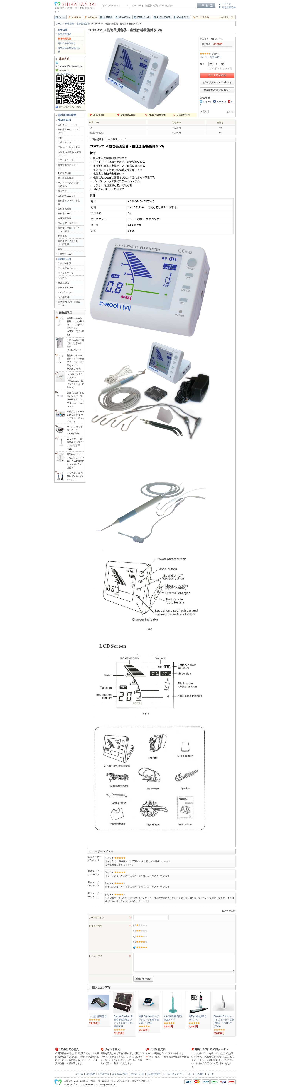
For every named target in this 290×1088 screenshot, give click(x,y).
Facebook (221, 101)
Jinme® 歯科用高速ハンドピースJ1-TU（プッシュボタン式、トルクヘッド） (76, 399)
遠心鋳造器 (63, 297)
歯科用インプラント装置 (69, 202)
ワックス (62, 278)
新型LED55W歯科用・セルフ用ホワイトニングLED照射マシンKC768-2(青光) (76, 362)
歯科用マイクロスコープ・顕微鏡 (69, 243)
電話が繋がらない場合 (68, 107)
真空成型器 (63, 282)
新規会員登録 (229, 7)
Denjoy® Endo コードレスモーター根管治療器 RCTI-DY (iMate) (224, 1021)
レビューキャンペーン (174, 1074)
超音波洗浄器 (64, 173)
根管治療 (69, 23)
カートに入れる (217, 75)
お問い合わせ (137, 1074)
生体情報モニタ (65, 254)
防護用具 (62, 236)
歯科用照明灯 (64, 208)
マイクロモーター (67, 273)
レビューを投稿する (211, 57)
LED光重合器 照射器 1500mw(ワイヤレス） (75, 476)
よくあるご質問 (120, 1074)
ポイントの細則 (196, 1074)
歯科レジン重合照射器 (69, 147)
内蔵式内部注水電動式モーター (69, 304)
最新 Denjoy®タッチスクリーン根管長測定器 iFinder (149, 1019)
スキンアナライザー (68, 223)
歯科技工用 (64, 258)
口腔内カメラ (64, 142)
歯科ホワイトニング (68, 124)
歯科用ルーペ (64, 213)
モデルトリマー (65, 287)
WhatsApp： (63, 70)
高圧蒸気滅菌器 (65, 178)
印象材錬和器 (64, 263)
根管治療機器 (64, 34)
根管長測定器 (83, 23)
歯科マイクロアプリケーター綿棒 (69, 230)
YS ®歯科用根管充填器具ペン (173, 1018)
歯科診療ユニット (67, 195)
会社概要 (90, 1074)
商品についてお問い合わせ (217, 90)
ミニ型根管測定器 (98, 1016)
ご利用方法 (103, 1074)
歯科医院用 (64, 120)
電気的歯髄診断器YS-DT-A (198, 1018)
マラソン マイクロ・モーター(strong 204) (75, 430)
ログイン (226, 3)
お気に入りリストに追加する (217, 82)
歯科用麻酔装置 (67, 114)
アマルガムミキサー (68, 268)
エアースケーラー (67, 160)
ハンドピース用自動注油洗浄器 (69, 184)
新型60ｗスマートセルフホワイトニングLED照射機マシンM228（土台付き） (76, 461)
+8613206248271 (64, 74)
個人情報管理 (153, 1074)
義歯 (60, 249)
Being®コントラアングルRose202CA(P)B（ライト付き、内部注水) (76, 381)
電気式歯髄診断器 (67, 43)
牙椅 (60, 137)
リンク (210, 1074)
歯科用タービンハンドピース (69, 131)
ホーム (59, 23)
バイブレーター (65, 292)
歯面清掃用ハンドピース (69, 167)
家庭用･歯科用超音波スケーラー (69, 154)
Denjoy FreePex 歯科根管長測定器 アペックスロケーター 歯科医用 (124, 1021)
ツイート (207, 101)
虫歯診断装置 (64, 218)
